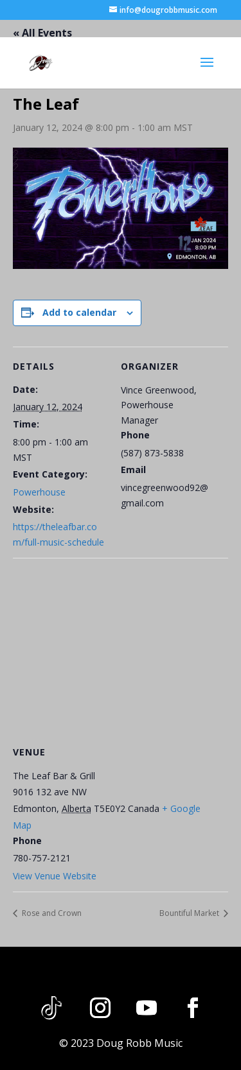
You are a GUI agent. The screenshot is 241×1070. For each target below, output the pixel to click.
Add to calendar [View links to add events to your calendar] (79, 312)
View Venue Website (54, 876)
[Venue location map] (120, 650)
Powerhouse (39, 492)
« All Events (42, 33)
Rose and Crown (51, 913)
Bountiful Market (190, 913)
